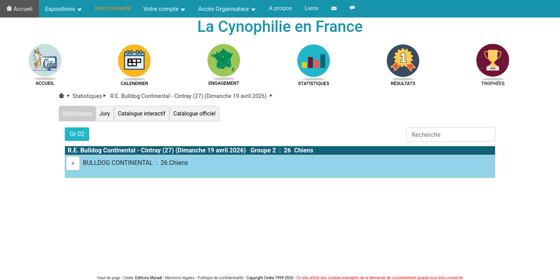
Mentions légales (179, 278)
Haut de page (108, 278)
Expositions (63, 8)
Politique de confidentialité (220, 278)
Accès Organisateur (227, 8)
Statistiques (90, 97)
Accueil (19, 8)
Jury (106, 113)
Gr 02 (77, 134)
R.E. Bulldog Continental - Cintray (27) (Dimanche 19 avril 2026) (192, 97)
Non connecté (113, 8)
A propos (280, 8)
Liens (311, 8)
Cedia (128, 278)
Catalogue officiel (198, 113)
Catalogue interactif (144, 113)
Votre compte (165, 8)
